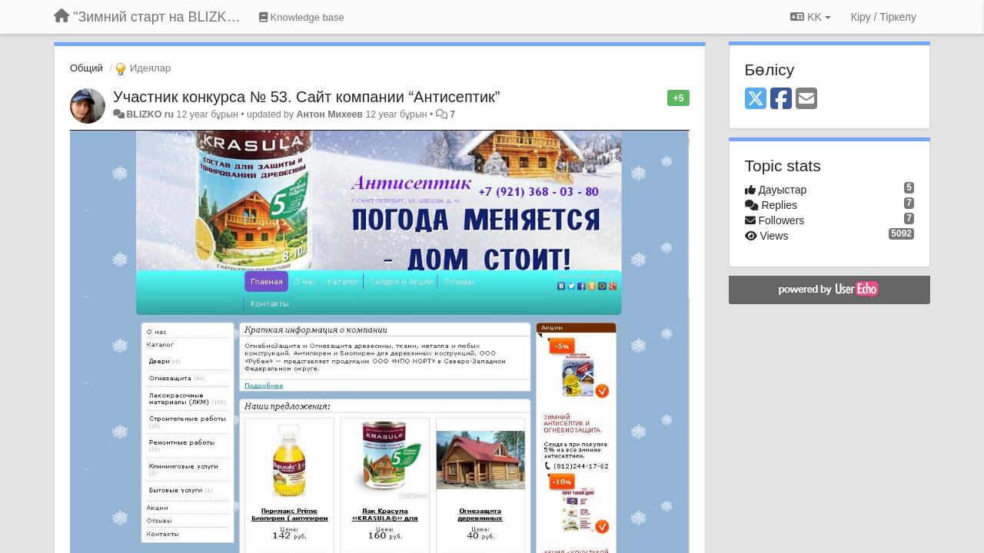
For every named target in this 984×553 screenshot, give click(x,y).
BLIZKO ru (151, 114)
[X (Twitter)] (755, 99)
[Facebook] (781, 99)
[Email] (806, 99)
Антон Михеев (330, 114)
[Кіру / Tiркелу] (883, 17)
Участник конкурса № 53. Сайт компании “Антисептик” (306, 96)
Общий (86, 68)
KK (810, 17)
